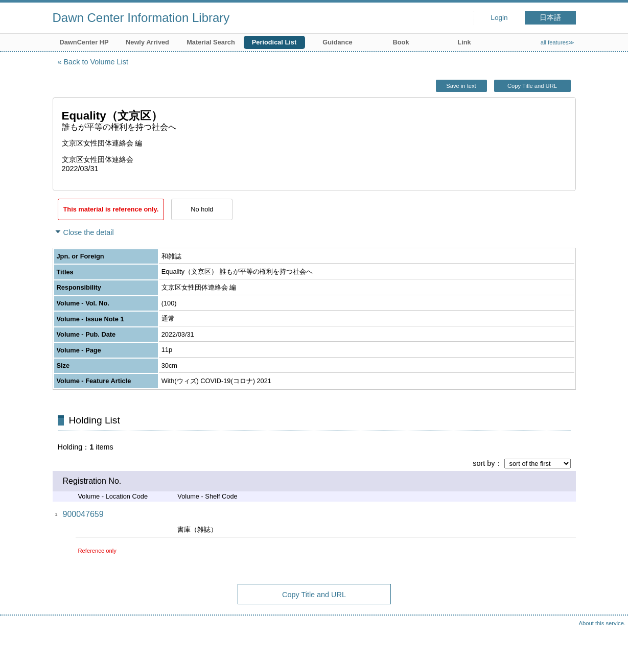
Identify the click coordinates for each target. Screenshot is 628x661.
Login (499, 17)
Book (401, 42)
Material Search (211, 42)
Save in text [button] (461, 86)
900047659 (83, 514)
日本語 (550, 17)
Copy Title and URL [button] (532, 86)
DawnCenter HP (84, 42)
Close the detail (88, 232)
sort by (484, 463)
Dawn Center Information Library (141, 18)
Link (464, 42)
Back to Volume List (96, 62)
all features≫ (558, 42)
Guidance (337, 42)
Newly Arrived (147, 42)
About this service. (602, 623)
